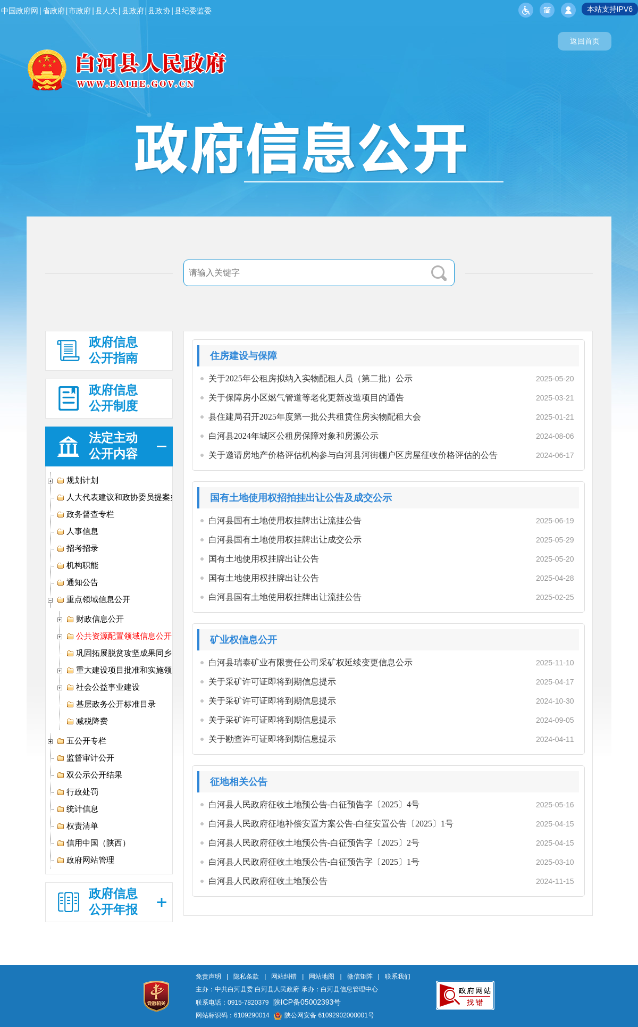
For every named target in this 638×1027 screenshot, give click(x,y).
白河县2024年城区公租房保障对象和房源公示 (293, 435)
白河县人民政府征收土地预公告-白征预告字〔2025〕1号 (313, 861)
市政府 (80, 10)
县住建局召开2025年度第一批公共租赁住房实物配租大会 (314, 416)
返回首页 (585, 41)
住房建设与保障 (243, 355)
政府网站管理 (85, 860)
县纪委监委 (193, 10)
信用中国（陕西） (93, 843)
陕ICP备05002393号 (307, 1002)
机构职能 (77, 565)
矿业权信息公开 (243, 639)
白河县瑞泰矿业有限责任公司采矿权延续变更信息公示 (310, 662)
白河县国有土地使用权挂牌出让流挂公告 (285, 520)
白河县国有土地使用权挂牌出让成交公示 (285, 539)
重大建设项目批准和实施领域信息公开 (139, 670)
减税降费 (87, 721)
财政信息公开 (95, 619)
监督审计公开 (85, 758)
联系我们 (397, 976)
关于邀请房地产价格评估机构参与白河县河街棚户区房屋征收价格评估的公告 (353, 455)
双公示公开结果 (89, 775)
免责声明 (208, 976)
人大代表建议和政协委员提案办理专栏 (129, 497)
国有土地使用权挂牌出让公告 (263, 558)
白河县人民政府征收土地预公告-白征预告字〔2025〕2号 (313, 842)
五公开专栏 (81, 741)
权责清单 (77, 826)
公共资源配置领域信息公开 (119, 636)
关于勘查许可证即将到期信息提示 (272, 739)
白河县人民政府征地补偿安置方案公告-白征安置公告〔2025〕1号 (331, 823)
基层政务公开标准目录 (111, 704)
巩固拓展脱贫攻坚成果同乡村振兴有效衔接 (147, 653)
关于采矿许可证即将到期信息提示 (272, 681)
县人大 (106, 10)
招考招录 (77, 548)
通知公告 (77, 582)
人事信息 (77, 531)
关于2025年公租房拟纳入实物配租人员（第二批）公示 (310, 378)
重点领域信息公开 (93, 599)
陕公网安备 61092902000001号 (324, 1015)
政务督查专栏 (85, 514)
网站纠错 (284, 976)
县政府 (133, 10)
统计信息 (77, 809)
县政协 (159, 10)
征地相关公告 (238, 781)
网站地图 (321, 976)
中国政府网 (19, 10)
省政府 (54, 10)
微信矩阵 (360, 976)
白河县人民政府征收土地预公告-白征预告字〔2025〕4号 (313, 804)
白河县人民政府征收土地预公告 (268, 881)
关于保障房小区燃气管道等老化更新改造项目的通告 (306, 397)
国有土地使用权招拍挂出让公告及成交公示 (301, 497)
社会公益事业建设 (103, 687)
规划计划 (77, 480)
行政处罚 (77, 792)
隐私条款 (246, 976)
